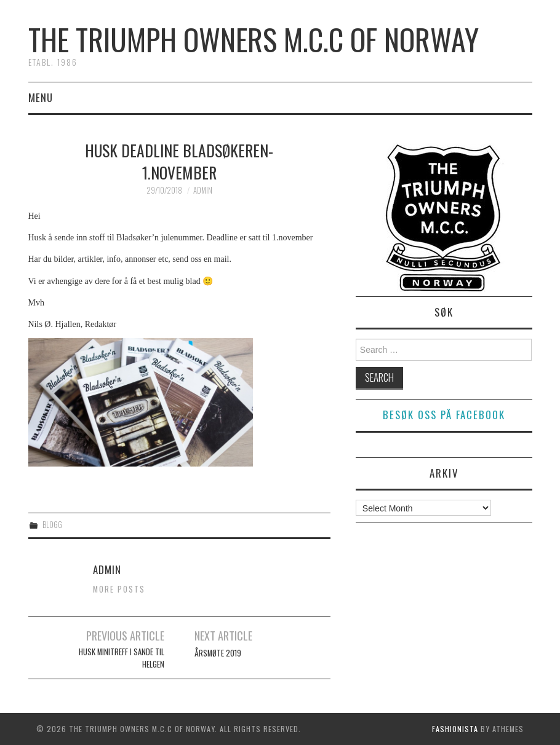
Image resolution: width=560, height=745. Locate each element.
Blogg (52, 524)
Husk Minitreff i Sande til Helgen (121, 658)
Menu (40, 97)
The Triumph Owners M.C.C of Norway (253, 39)
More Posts (119, 589)
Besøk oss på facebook (444, 414)
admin (202, 190)
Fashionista (455, 729)
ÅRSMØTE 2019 (217, 653)
